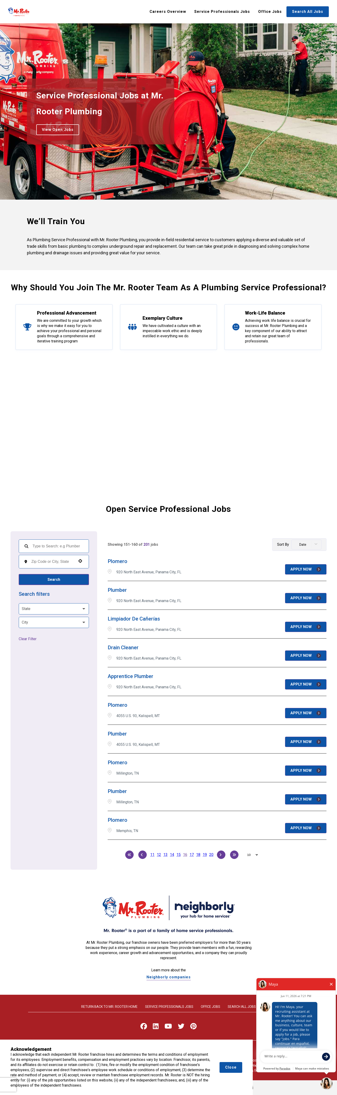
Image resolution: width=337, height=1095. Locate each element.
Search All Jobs (307, 11)
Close (231, 1067)
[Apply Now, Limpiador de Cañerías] (305, 627)
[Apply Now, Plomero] (305, 569)
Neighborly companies (169, 977)
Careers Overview (168, 11)
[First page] (129, 855)
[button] (80, 561)
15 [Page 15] (178, 854)
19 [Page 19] (205, 854)
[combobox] (52, 561)
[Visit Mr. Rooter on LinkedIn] (155, 1027)
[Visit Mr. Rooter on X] (181, 1027)
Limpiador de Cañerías (134, 619)
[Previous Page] (142, 855)
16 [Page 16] (185, 854)
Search (54, 579)
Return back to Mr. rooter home (109, 1007)
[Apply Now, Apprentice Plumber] (305, 684)
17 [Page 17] (192, 854)
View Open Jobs (57, 129)
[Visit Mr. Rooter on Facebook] (143, 1027)
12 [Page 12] (159, 854)
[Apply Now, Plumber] (305, 598)
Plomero (117, 561)
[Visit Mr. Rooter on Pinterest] (193, 1027)
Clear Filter (28, 639)
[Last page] (234, 855)
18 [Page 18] (198, 854)
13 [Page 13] (165, 854)
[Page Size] (250, 855)
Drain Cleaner (123, 647)
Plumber (117, 590)
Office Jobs (270, 11)
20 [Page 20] (211, 854)
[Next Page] (221, 855)
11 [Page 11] (152, 854)
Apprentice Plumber (130, 676)
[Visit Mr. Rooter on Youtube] (168, 1027)
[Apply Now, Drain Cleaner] (305, 655)
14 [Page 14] (172, 854)
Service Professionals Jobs (222, 11)
